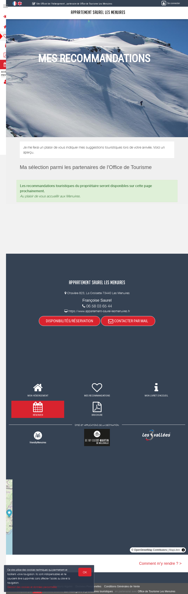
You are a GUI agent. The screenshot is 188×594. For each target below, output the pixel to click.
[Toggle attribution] (183, 550)
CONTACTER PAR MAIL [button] (131, 321)
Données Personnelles (91, 586)
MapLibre (174, 549)
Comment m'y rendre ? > (160, 563)
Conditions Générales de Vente (125, 586)
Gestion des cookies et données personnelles (33, 586)
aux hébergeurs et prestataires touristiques (91, 591)
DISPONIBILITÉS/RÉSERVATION (72, 321)
